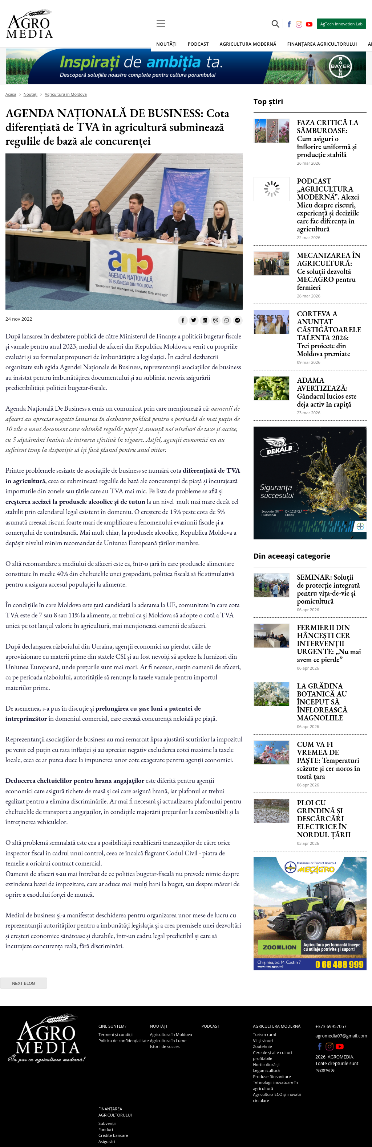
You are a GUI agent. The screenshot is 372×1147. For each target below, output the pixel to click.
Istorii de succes (164, 1046)
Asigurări (106, 1141)
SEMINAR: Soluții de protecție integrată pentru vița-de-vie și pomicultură (328, 589)
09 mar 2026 (308, 362)
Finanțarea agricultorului (322, 44)
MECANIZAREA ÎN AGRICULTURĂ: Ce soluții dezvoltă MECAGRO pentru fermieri (328, 271)
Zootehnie (262, 1046)
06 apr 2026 (308, 610)
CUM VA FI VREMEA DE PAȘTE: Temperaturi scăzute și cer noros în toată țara (328, 760)
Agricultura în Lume (168, 1040)
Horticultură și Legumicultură (266, 1067)
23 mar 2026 (308, 413)
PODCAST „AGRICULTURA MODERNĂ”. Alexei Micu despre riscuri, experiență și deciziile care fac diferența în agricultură (328, 205)
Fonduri (105, 1129)
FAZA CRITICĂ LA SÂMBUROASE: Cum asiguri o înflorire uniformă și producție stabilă (328, 139)
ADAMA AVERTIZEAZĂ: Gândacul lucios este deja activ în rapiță (326, 392)
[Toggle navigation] (161, 24)
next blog (23, 983)
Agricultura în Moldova (66, 94)
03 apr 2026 (308, 843)
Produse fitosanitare (272, 1076)
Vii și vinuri (263, 1040)
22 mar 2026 (308, 237)
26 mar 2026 (308, 163)
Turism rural (264, 1034)
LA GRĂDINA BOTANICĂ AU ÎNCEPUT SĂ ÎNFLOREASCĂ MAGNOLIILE (322, 702)
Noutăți (166, 44)
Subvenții (107, 1123)
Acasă (10, 94)
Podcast (198, 44)
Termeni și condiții (115, 1034)
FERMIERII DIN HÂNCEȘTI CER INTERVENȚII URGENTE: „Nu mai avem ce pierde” (329, 643)
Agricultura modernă (248, 44)
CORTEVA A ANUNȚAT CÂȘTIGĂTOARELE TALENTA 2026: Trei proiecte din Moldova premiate (329, 334)
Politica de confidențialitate (123, 1040)
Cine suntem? (112, 1026)
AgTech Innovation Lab (341, 23)
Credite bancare (113, 1135)
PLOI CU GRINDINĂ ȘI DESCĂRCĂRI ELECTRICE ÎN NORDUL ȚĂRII (324, 819)
